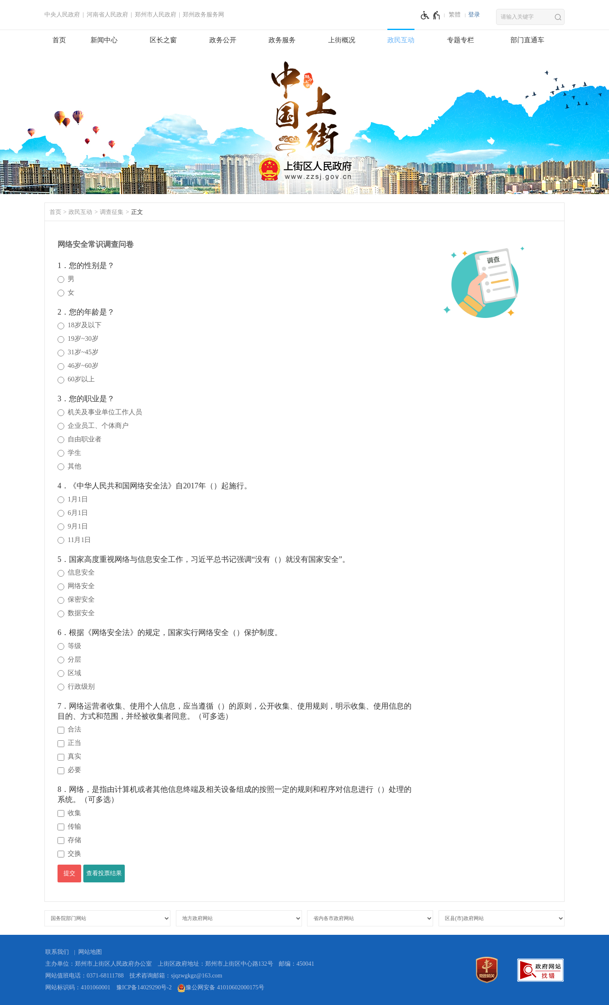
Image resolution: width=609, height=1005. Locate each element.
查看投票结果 (104, 873)
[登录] (474, 15)
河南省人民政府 (107, 14)
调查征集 (111, 212)
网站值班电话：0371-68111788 (84, 975)
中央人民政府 (62, 14)
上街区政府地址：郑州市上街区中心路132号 (215, 964)
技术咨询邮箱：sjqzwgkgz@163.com (175, 975)
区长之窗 (163, 40)
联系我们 (57, 952)
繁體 (455, 14)
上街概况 (341, 40)
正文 (137, 212)
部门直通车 (527, 40)
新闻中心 (104, 40)
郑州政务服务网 (203, 14)
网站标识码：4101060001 (77, 987)
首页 (59, 40)
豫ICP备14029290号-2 (144, 987)
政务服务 (282, 40)
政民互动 (400, 40)
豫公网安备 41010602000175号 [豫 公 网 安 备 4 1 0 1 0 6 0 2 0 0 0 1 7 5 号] (220, 988)
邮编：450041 (296, 964)
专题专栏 (460, 40)
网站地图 (90, 952)
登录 (474, 14)
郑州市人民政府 (155, 14)
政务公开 (222, 40)
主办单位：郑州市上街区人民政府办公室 (98, 964)
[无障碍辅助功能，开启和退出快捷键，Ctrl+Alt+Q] (431, 15)
